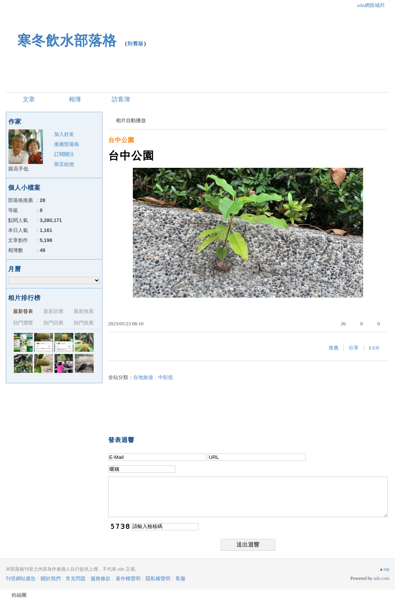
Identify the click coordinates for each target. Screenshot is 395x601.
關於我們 (51, 578)
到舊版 (135, 43)
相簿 (75, 99)
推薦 (334, 348)
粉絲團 (19, 595)
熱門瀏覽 (23, 323)
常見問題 (76, 578)
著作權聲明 (128, 578)
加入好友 (64, 134)
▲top (384, 569)
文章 (29, 99)
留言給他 (64, 164)
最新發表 (23, 311)
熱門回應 (53, 323)
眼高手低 (18, 169)
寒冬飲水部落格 (67, 40)
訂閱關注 (64, 154)
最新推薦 (84, 311)
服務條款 (101, 578)
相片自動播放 (131, 120)
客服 (180, 578)
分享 (354, 348)
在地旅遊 (143, 377)
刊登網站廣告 (21, 578)
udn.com (382, 578)
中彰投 (165, 377)
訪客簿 (121, 99)
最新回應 (53, 311)
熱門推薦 (84, 323)
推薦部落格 (66, 144)
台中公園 (121, 140)
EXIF (374, 348)
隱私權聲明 (157, 578)
